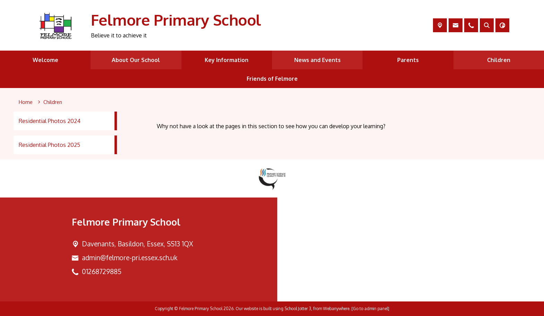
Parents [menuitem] (408, 59)
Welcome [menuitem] (45, 59)
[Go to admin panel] (370, 308)
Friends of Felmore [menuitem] (272, 78)
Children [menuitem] (498, 59)
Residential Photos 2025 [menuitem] (49, 144)
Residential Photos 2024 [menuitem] (49, 120)
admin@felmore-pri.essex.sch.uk (129, 257)
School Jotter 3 (297, 308)
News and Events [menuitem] (317, 59)
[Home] (26, 102)
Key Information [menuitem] (226, 59)
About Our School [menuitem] (136, 59)
